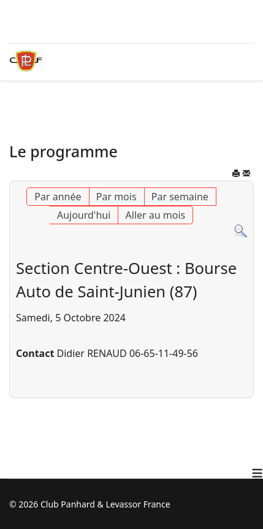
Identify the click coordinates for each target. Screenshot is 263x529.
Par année (57, 196)
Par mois (116, 196)
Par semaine (179, 196)
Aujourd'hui (83, 215)
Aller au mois (156, 215)
